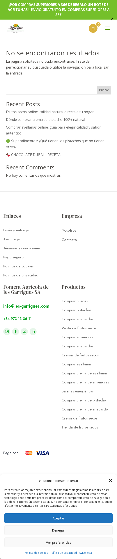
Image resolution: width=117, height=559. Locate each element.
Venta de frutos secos (79, 328)
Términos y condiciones (21, 248)
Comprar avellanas (76, 364)
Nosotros (69, 230)
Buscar (104, 90)
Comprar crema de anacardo (85, 409)
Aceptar (58, 518)
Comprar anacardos (77, 319)
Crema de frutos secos (79, 418)
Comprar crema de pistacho (84, 400)
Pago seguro (13, 257)
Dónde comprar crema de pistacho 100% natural (45, 119)
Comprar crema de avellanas (84, 373)
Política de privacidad (63, 553)
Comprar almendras (77, 337)
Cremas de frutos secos (80, 355)
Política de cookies (36, 553)
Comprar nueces (75, 301)
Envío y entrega (16, 230)
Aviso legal (85, 553)
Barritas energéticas (78, 391)
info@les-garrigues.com (26, 306)
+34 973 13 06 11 (17, 318)
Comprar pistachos (76, 310)
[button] (110, 480)
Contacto (69, 239)
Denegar (58, 530)
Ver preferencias (58, 542)
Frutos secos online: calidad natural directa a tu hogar (50, 111)
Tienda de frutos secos (80, 427)
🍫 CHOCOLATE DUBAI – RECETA (33, 154)
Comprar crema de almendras (85, 382)
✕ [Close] (112, 18)
